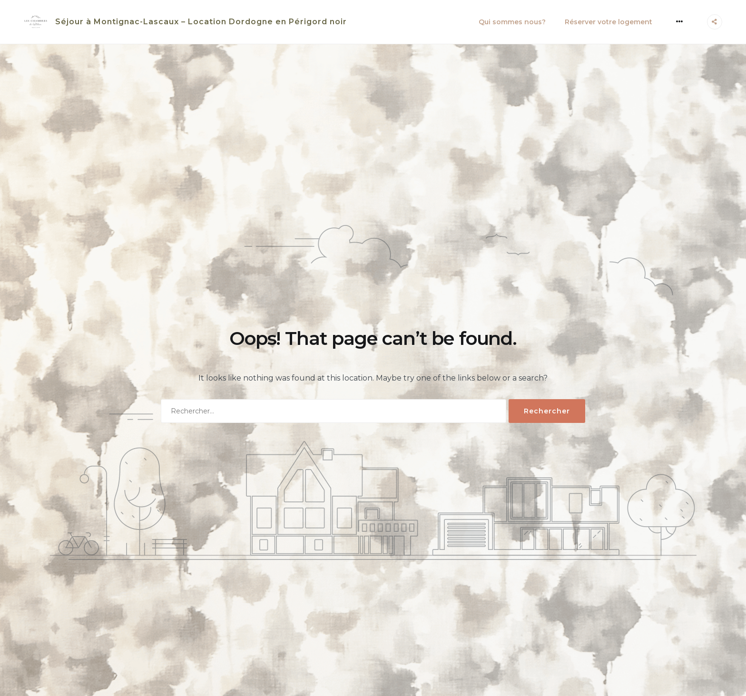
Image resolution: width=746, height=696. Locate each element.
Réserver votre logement (608, 22)
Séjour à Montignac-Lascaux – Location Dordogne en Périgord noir (201, 21)
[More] (679, 21)
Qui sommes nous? (512, 22)
